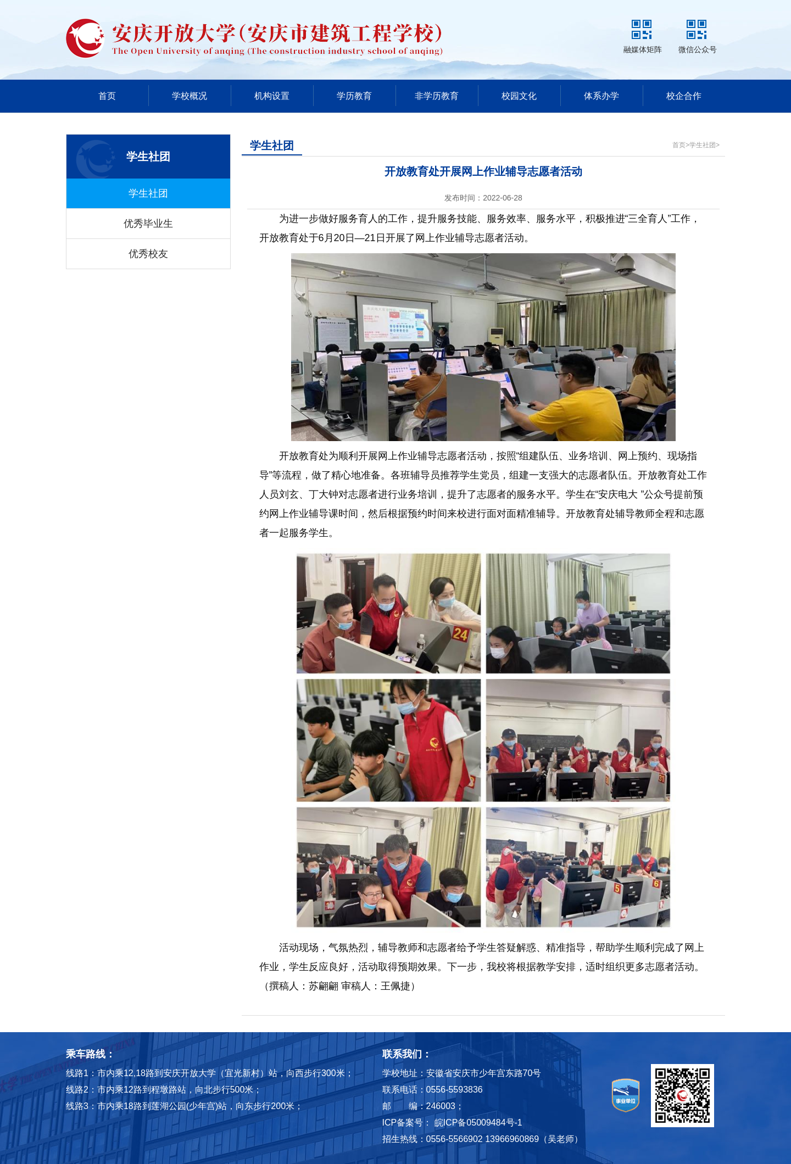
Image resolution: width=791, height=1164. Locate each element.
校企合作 (683, 96)
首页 (107, 96)
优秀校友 (148, 253)
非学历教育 (437, 96)
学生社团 (148, 193)
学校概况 (189, 96)
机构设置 (271, 96)
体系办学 (601, 96)
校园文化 (519, 96)
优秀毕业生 (148, 223)
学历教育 (354, 96)
